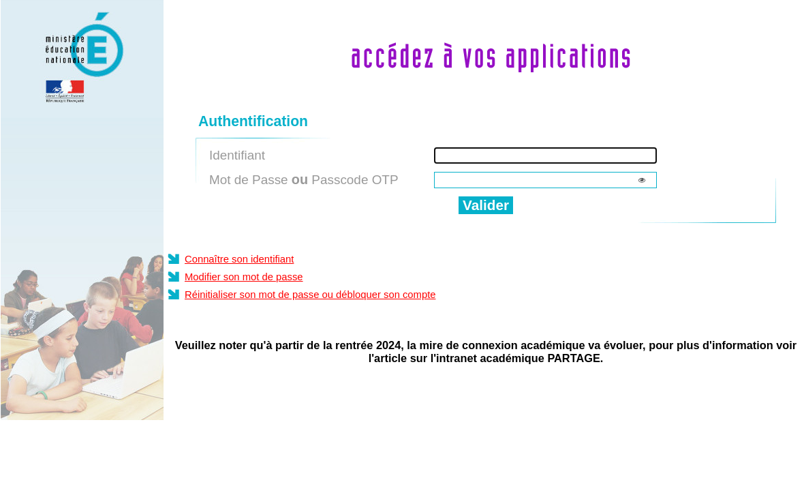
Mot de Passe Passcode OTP (304, 179)
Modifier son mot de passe (244, 276)
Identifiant (237, 155)
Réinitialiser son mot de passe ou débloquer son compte (310, 294)
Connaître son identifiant (239, 259)
